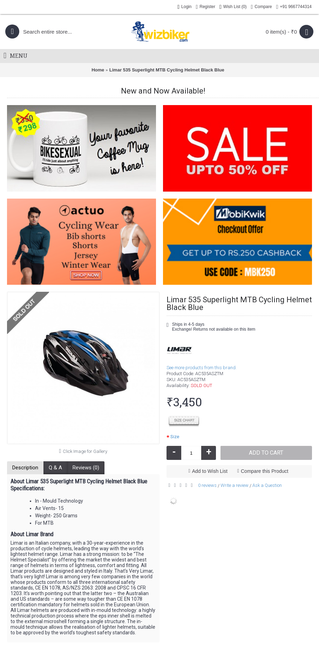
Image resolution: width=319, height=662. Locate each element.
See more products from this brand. (202, 367)
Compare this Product (264, 471)
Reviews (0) (86, 467)
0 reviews (207, 485)
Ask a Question (267, 485)
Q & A (55, 467)
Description (25, 467)
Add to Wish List (210, 471)
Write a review (234, 485)
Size (174, 436)
